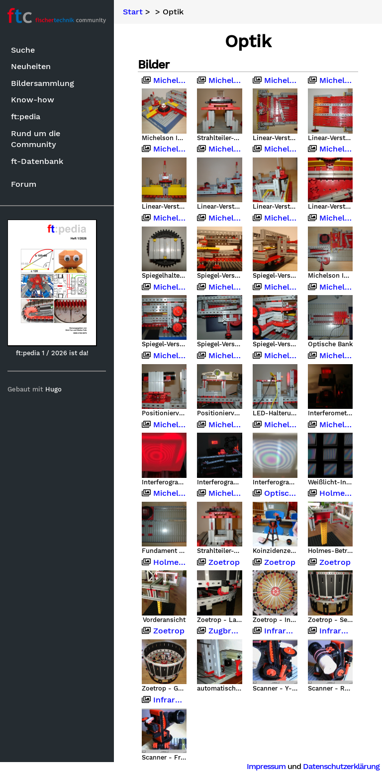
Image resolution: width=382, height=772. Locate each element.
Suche (23, 50)
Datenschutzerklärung (341, 766)
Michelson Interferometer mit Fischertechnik (164, 80)
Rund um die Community (35, 139)
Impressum (266, 766)
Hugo (54, 389)
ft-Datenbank (37, 161)
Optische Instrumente (275, 492)
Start (133, 11)
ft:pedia (25, 116)
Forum (23, 184)
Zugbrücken (219, 630)
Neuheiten (31, 66)
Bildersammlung (42, 83)
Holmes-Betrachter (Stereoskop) (330, 492)
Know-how (32, 99)
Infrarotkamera (275, 630)
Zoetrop (218, 561)
